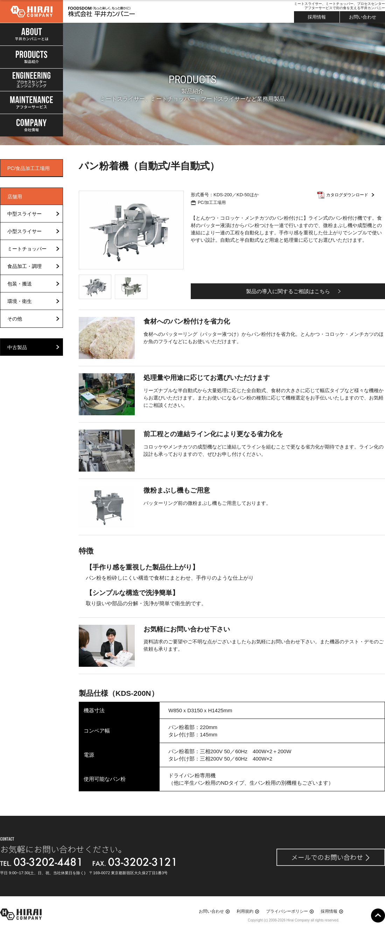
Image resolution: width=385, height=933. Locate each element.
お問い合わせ (362, 17)
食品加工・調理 (24, 266)
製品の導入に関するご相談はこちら (288, 291)
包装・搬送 (19, 284)
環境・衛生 (19, 301)
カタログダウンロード (347, 194)
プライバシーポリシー (287, 911)
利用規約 (245, 911)
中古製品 (17, 347)
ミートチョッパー (27, 249)
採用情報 (317, 17)
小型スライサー (24, 231)
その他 (14, 318)
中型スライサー (24, 214)
